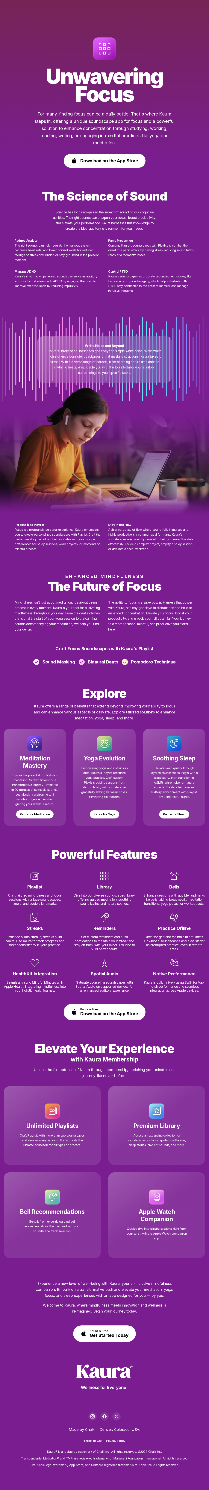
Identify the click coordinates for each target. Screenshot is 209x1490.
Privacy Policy (115, 1441)
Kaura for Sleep (174, 814)
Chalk (90, 1429)
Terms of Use (93, 1441)
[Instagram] (92, 1416)
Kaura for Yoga (104, 814)
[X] (116, 1416)
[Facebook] (104, 1416)
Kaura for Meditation (35, 814)
